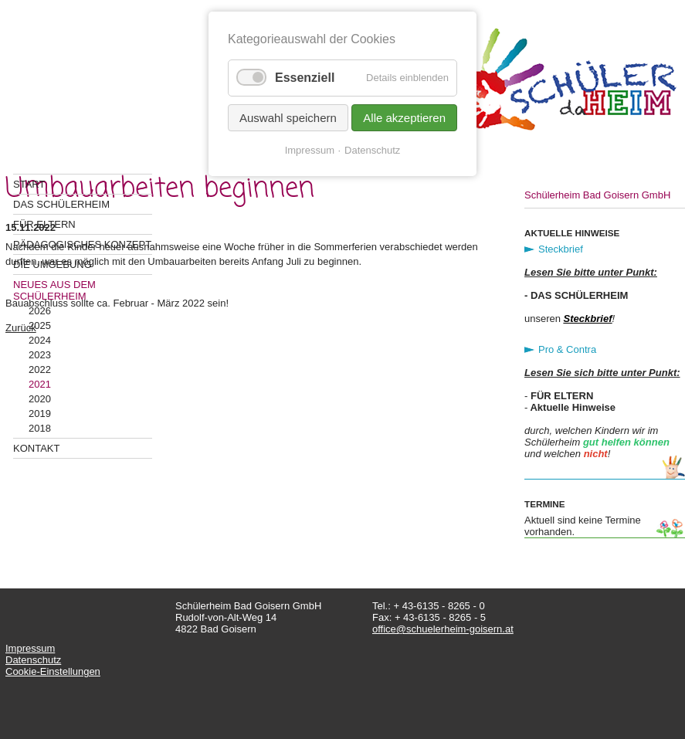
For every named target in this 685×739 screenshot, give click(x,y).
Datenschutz (33, 660)
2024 (40, 340)
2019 (40, 413)
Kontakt (36, 448)
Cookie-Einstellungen (52, 671)
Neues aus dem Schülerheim (54, 290)
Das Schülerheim (61, 204)
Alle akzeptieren (404, 117)
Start (29, 184)
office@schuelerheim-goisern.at (443, 629)
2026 (40, 311)
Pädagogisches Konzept (82, 244)
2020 (40, 399)
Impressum (30, 648)
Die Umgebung (52, 264)
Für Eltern (44, 224)
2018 (40, 428)
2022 (40, 369)
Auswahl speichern (288, 117)
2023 (40, 355)
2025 (40, 325)
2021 (40, 384)
